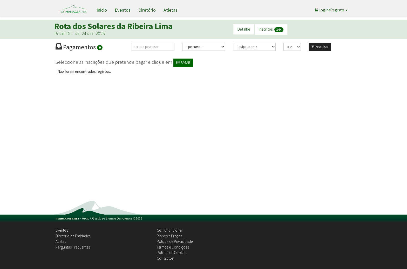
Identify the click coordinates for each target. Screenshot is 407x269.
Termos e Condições (173, 247)
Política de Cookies (172, 252)
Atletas (171, 10)
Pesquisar (319, 47)
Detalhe (243, 29)
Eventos (123, 10)
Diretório (147, 10)
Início (102, 10)
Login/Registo (331, 9)
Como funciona (169, 230)
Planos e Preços (169, 235)
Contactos (165, 258)
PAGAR (183, 62)
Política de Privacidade (175, 241)
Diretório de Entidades (73, 235)
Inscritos (271, 29)
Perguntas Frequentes (73, 247)
